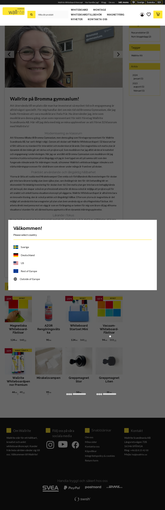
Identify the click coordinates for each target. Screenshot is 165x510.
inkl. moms (123, 2)
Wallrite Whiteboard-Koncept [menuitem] (70, 2)
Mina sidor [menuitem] (142, 14)
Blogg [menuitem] (103, 2)
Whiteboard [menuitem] (79, 9)
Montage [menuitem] (99, 9)
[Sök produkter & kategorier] (51, 14)
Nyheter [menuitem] (77, 19)
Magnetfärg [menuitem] (115, 14)
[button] (148, 14)
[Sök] (31, 14)
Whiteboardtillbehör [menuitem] (86, 14)
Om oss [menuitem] (112, 2)
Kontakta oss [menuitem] (97, 19)
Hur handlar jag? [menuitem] (92, 2)
